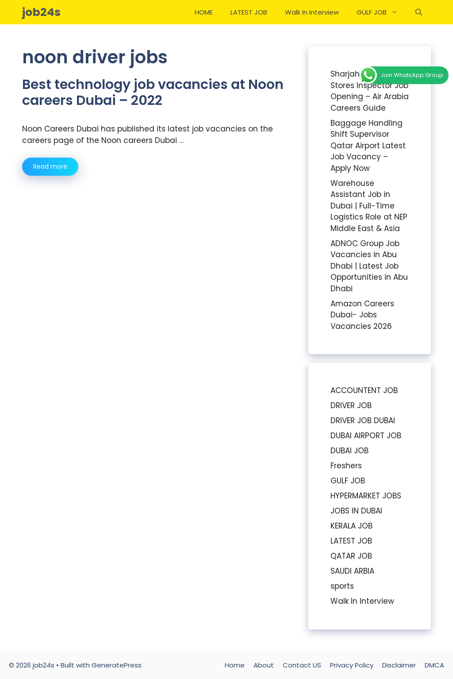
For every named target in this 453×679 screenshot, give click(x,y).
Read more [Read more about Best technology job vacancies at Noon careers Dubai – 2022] (50, 166)
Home (235, 665)
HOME (204, 12)
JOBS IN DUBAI (356, 510)
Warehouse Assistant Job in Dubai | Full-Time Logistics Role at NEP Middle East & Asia (368, 206)
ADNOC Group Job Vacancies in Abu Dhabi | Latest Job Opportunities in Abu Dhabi (369, 266)
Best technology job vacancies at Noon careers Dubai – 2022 (153, 92)
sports (342, 586)
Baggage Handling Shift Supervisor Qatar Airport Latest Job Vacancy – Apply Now (368, 146)
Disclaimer (399, 665)
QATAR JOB (351, 556)
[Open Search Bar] (419, 12)
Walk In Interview (312, 12)
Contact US (302, 665)
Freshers (346, 465)
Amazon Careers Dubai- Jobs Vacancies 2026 (362, 315)
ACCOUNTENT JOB (364, 390)
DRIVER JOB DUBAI (362, 420)
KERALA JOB (351, 526)
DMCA (434, 665)
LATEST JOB (248, 12)
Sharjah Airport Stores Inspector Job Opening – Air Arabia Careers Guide (369, 91)
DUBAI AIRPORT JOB (365, 435)
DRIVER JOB (351, 405)
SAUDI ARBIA (352, 571)
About (263, 665)
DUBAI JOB (349, 450)
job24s (41, 12)
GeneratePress (117, 665)
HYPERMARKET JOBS (365, 495)
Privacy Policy (351, 665)
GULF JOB (382, 12)
